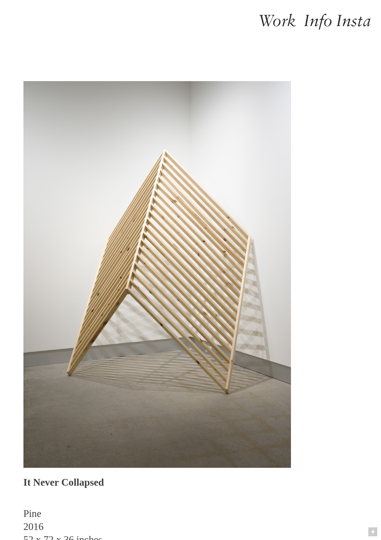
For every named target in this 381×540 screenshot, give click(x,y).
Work (277, 20)
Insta (353, 20)
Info (318, 20)
